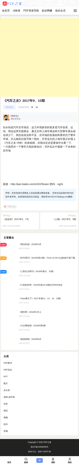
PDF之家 (47, 442)
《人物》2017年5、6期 (64, 219)
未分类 (7, 390)
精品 (6, 411)
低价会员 (60, 10)
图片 (6, 383)
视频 (6, 417)
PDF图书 (8, 363)
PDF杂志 (9, 107)
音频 (6, 431)
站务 (6, 404)
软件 (6, 424)
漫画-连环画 (9, 397)
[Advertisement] (39, 57)
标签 (16, 10)
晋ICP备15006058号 (39, 447)
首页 (6, 10)
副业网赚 (47, 10)
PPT (6, 376)
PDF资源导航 (31, 10)
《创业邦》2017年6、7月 (16, 219)
